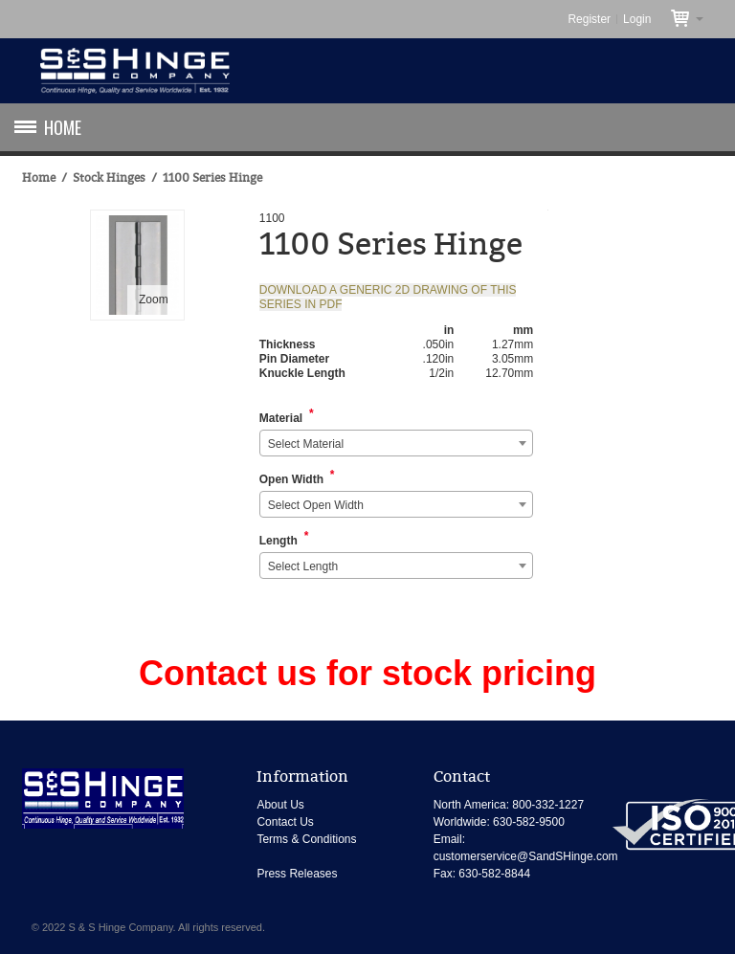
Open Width (291, 479)
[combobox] (396, 443)
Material (280, 418)
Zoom (153, 299)
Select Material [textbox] (306, 444)
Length (278, 540)
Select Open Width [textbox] (316, 505)
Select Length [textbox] (303, 566)
